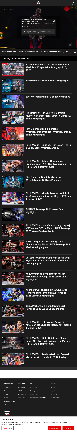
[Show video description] (71, 52)
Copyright (33, 391)
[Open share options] (75, 52)
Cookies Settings (8, 428)
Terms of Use (34, 394)
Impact (6, 394)
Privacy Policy (34, 387)
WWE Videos (21, 391)
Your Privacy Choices (36, 398)
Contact (6, 398)
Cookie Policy (55, 394)
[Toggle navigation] (2, 3)
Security (53, 387)
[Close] (74, 419)
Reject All (68, 428)
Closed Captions (55, 398)
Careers (6, 391)
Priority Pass (21, 398)
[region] (38, 424)
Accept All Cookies (54, 428)
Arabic (6, 404)
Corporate (7, 387)
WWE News (21, 387)
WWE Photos (22, 394)
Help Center (54, 391)
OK (38, 32)
